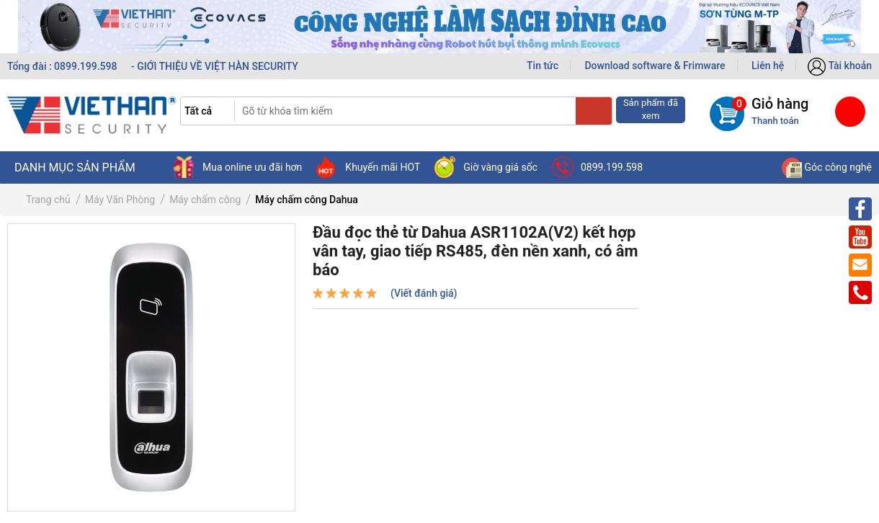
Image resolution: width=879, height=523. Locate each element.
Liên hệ (767, 65)
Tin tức (542, 65)
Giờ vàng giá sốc (485, 167)
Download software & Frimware (654, 65)
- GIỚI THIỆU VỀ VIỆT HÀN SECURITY (214, 66)
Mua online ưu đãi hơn (238, 167)
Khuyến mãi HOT (368, 167)
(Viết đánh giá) (424, 293)
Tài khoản (840, 65)
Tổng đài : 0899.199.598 (63, 66)
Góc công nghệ (827, 167)
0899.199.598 (597, 167)
